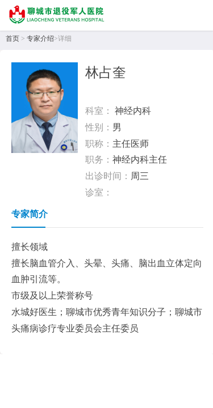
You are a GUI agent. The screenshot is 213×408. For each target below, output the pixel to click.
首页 (12, 38)
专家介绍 (40, 38)
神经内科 (133, 111)
